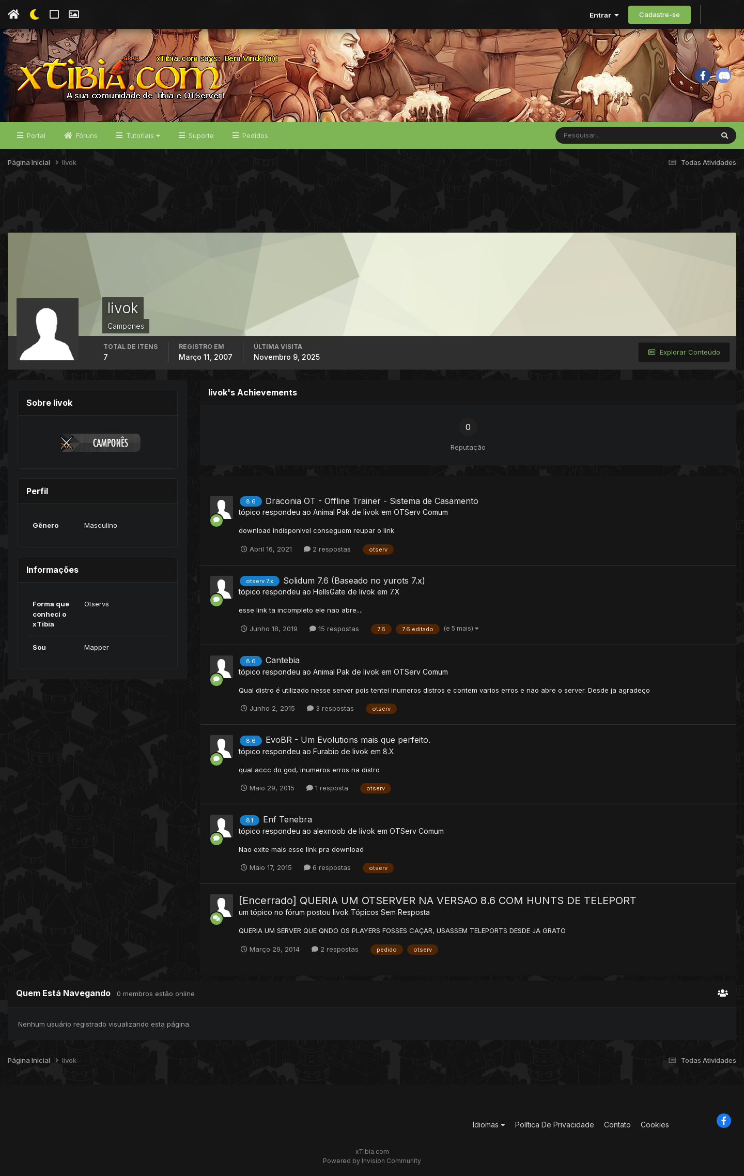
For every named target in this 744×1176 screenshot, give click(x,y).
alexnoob (329, 831)
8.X (388, 751)
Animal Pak (331, 512)
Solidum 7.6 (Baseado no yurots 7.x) (354, 580)
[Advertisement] (372, 206)
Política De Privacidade (554, 1124)
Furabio (326, 751)
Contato (617, 1124)
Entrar (604, 15)
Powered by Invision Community (372, 1161)
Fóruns (86, 135)
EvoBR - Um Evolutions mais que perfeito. (348, 740)
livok (371, 512)
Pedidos (254, 135)
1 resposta (327, 788)
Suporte (200, 135)
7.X (395, 591)
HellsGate (329, 591)
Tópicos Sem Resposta (390, 912)
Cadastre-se (659, 14)
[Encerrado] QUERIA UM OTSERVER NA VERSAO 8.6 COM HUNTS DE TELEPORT (438, 900)
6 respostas (327, 867)
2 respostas (327, 549)
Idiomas (489, 1124)
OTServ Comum (421, 512)
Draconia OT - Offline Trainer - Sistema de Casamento (372, 501)
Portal (35, 135)
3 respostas (330, 708)
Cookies (655, 1124)
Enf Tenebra (287, 819)
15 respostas (334, 628)
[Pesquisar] (589, 135)
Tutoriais (142, 135)
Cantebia (283, 660)
